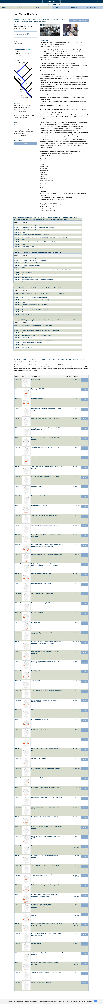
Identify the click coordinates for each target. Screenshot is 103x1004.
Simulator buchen (91, 7)
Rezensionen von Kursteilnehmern (79, 20)
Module (20, 7)
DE (98, 1)
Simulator (3, 7)
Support (38, 7)
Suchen (26, 143)
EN (100, 1)
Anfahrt (28, 49)
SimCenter (55, 7)
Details (84, 379)
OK (95, 1001)
